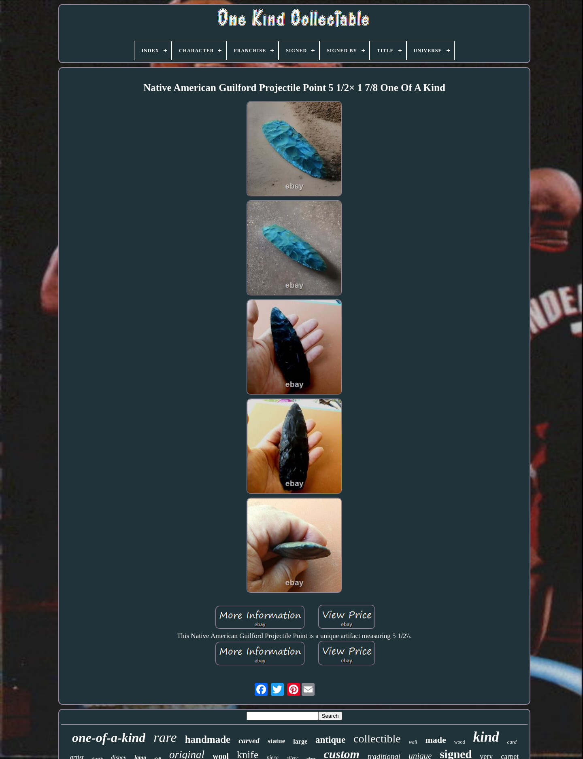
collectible (377, 738)
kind (486, 737)
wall (413, 742)
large (300, 741)
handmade (208, 739)
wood (459, 742)
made (435, 740)
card (512, 742)
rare (165, 737)
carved (249, 740)
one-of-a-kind (108, 737)
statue (276, 741)
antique (330, 740)
